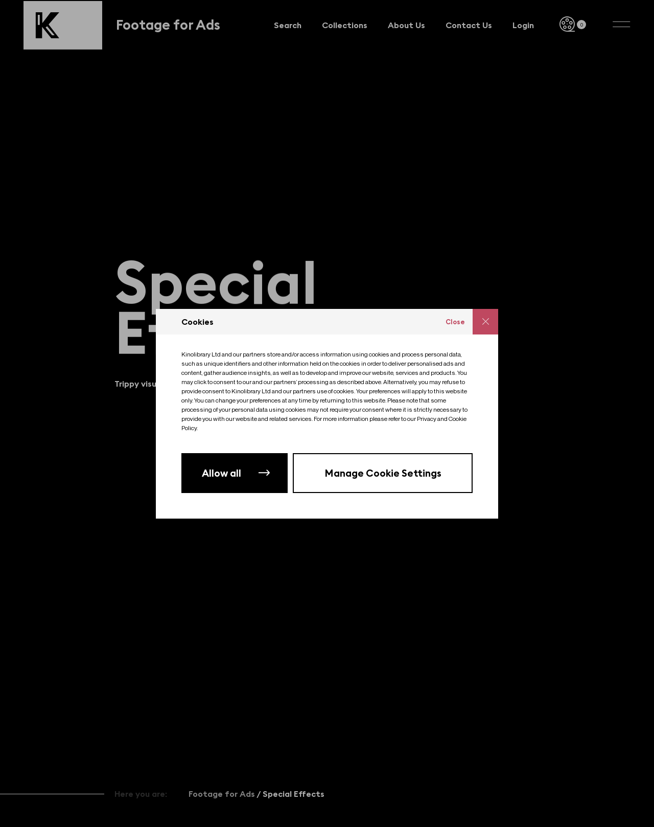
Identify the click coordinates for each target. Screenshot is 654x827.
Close (455, 322)
